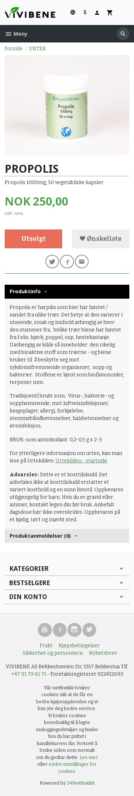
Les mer (89, 757)
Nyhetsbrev (103, 653)
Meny (16, 33)
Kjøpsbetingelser (79, 646)
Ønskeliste (100, 239)
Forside (14, 49)
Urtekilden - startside (81, 461)
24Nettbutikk (81, 783)
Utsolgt (33, 239)
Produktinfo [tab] (25, 291)
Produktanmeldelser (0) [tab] (40, 535)
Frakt (46, 646)
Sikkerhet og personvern (53, 653)
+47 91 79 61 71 (28, 674)
